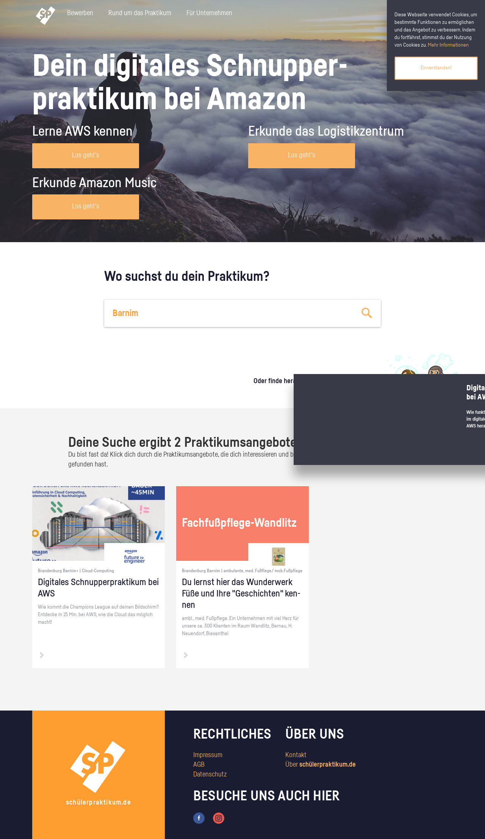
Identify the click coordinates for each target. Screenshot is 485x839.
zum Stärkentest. (340, 388)
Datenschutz (210, 774)
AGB (199, 764)
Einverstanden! (436, 67)
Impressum (207, 755)
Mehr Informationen (448, 45)
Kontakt (296, 755)
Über (320, 764)
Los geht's (85, 155)
